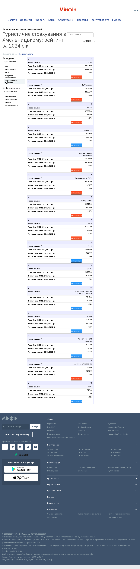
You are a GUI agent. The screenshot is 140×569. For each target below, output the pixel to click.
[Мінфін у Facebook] (5, 447)
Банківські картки (84, 427)
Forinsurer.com (26, 54)
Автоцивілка (10, 70)
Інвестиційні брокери (116, 427)
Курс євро (112, 424)
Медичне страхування (10, 77)
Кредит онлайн (83, 434)
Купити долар (52, 471)
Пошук (35, 426)
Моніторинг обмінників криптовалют (61, 437)
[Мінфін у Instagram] (28, 447)
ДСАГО (8, 73)
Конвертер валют (54, 434)
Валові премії (11, 99)
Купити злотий (113, 471)
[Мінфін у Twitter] (20, 447)
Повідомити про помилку (17, 434)
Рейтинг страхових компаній (119, 514)
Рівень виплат (11, 96)
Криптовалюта (100, 19)
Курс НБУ (51, 427)
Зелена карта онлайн (55, 514)
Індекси (116, 19)
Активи (8, 102)
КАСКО (8, 67)
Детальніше (76, 77)
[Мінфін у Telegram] (12, 447)
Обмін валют (52, 467)
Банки (51, 19)
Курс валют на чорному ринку (119, 467)
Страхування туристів (11, 82)
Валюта (12, 19)
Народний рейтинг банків (118, 434)
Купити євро (82, 471)
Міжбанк (50, 431)
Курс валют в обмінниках (87, 467)
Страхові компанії (115, 517)
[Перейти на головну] (70, 10)
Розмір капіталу (11, 105)
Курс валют (51, 424)
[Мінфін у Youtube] (35, 447)
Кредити (40, 19)
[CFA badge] (8, 527)
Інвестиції (82, 19)
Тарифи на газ (113, 431)
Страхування (66, 19)
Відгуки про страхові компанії (89, 514)
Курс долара (83, 424)
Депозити (26, 19)
